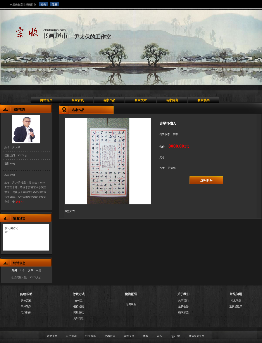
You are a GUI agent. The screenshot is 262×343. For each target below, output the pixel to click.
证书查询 (71, 336)
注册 (54, 4)
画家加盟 (183, 312)
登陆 (43, 4)
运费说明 (131, 304)
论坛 (159, 336)
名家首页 (78, 100)
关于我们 (183, 300)
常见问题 (236, 300)
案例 (14, 270)
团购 (145, 336)
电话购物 (26, 312)
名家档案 (203, 100)
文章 (30, 270)
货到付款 (78, 318)
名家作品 (109, 100)
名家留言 (172, 100)
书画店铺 (110, 336)
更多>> (19, 201)
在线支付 (129, 336)
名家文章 (140, 100)
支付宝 (79, 300)
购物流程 (26, 300)
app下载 (175, 336)
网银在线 (78, 312)
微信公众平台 (196, 336)
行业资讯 (90, 336)
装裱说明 (26, 306)
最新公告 (183, 306)
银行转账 (78, 306)
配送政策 (113, 300)
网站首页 (46, 100)
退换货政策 (235, 306)
